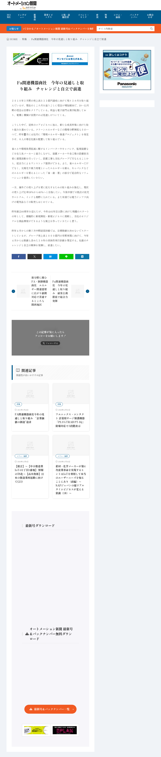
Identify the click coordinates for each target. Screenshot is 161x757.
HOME (9, 16)
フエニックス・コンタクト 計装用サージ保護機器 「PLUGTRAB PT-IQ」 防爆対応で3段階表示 (71, 420)
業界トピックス (48, 16)
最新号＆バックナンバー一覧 (52, 709)
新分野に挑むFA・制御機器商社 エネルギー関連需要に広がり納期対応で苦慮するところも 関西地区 (39, 291)
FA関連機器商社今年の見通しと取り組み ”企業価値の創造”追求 (29, 418)
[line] (66, 256)
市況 (97, 16)
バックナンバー (134, 16)
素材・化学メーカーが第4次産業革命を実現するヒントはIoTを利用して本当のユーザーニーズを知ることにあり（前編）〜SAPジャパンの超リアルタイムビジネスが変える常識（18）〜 (71, 479)
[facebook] (19, 256)
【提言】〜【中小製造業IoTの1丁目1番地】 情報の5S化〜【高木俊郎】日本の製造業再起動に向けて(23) (29, 473)
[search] (151, 28)
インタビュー (22, 16)
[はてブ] (50, 256)
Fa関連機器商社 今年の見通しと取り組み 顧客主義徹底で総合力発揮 (60, 291)
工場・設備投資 (65, 16)
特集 (106, 16)
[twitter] (34, 256)
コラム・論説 (117, 16)
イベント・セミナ (83, 16)
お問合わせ (150, 16)
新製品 (35, 17)
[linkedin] (82, 256)
